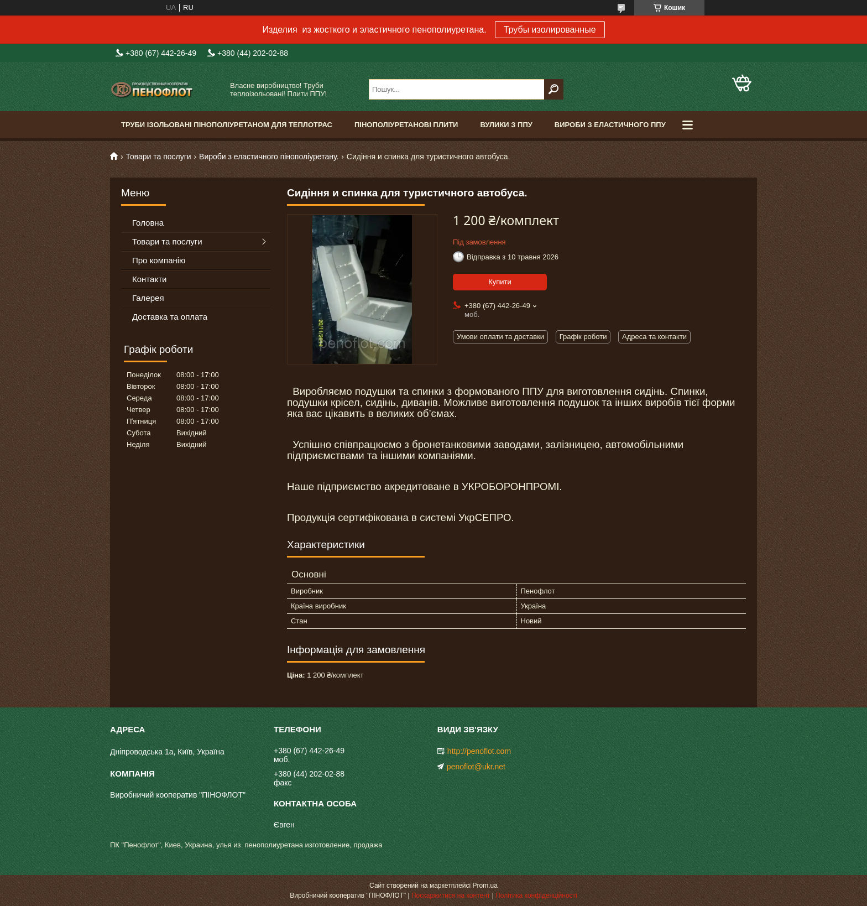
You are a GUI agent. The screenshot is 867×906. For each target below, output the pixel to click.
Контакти (149, 279)
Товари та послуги (158, 156)
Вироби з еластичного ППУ (610, 125)
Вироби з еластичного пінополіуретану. (268, 156)
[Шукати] (553, 89)
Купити (499, 282)
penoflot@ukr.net (476, 766)
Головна (148, 222)
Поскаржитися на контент (450, 895)
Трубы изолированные (550, 29)
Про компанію (158, 260)
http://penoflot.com (479, 751)
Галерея (148, 298)
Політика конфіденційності (536, 895)
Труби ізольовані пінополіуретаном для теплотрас (226, 125)
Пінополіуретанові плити (406, 125)
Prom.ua (485, 885)
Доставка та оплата (169, 316)
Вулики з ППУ (506, 125)
